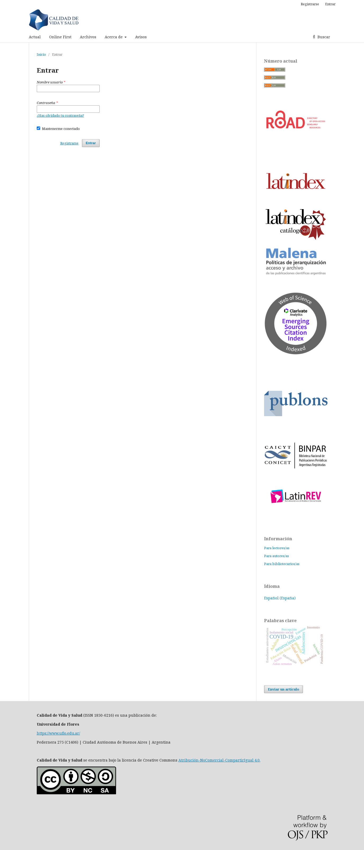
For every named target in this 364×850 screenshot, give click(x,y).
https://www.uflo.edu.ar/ (58, 733)
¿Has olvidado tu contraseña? (60, 115)
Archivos (88, 36)
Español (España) (280, 597)
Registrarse (310, 4)
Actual (35, 36)
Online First (60, 36)
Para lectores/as (276, 548)
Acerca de (114, 36)
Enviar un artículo (283, 689)
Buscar (323, 36)
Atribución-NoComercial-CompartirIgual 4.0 (219, 760)
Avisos (141, 36)
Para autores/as (276, 555)
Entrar (330, 4)
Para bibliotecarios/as (282, 563)
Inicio (41, 54)
